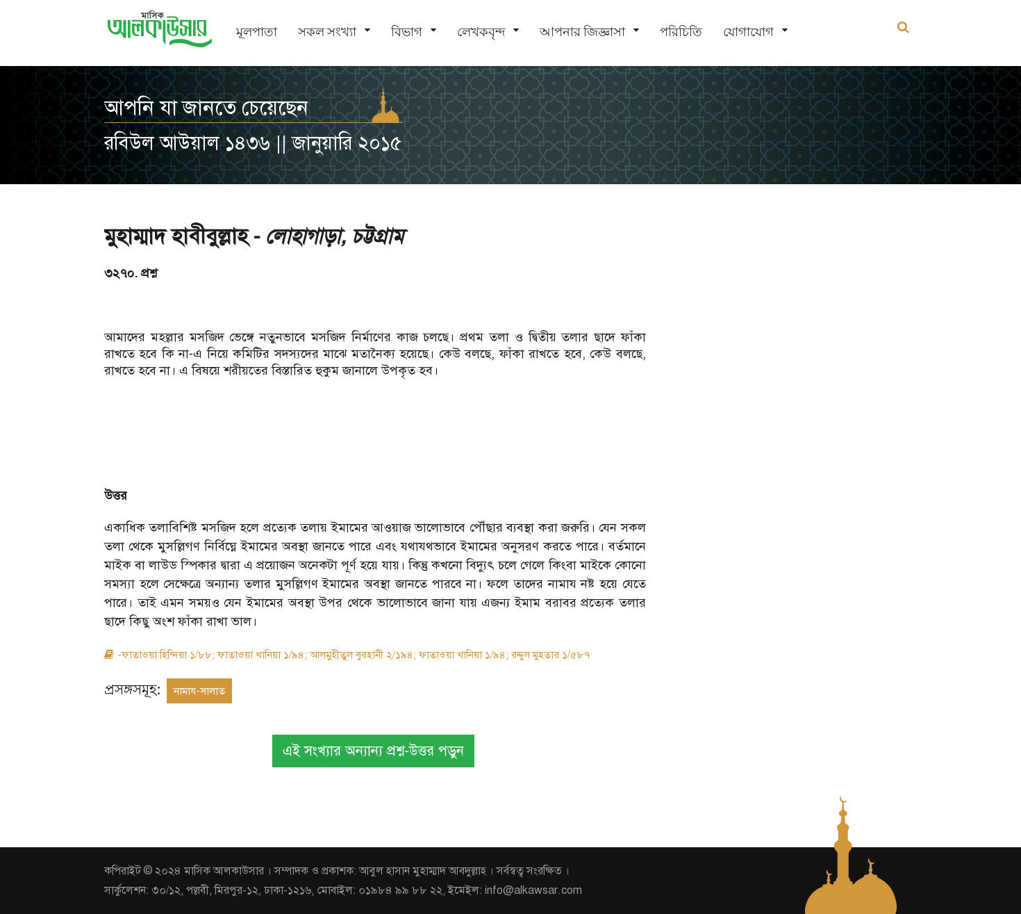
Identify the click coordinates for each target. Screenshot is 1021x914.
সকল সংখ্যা (327, 31)
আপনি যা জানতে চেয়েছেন (206, 108)
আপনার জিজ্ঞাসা (582, 31)
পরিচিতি (681, 31)
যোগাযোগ (748, 31)
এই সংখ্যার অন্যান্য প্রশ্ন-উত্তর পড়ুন (373, 751)
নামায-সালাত (199, 691)
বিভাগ (406, 31)
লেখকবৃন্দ (481, 31)
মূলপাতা (256, 31)
